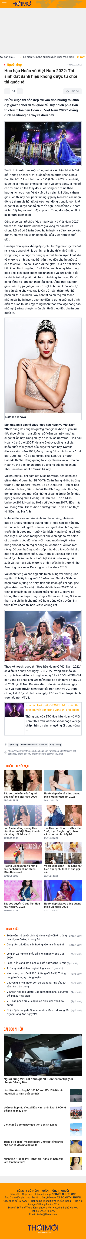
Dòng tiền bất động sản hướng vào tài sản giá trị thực (44, 946)
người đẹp (13, 744)
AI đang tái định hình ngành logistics (35, 968)
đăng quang (55, 744)
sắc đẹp (43, 744)
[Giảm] (7, 91)
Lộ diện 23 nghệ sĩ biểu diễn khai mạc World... (55, 57)
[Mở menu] (4, 4)
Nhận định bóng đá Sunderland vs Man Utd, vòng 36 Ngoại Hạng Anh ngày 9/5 (44, 1012)
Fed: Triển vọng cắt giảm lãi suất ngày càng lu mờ (42, 963)
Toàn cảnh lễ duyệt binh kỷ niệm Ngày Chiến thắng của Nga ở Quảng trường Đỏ (44, 937)
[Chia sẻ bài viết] (72, 91)
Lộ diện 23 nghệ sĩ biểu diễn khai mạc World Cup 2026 (44, 955)
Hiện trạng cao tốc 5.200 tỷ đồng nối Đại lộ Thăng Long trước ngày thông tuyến (44, 975)
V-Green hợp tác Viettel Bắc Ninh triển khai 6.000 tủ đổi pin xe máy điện (44, 993)
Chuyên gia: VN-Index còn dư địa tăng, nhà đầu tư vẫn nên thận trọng (44, 984)
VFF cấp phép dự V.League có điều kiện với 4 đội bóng (44, 1002)
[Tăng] (20, 91)
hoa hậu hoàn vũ (29, 744)
